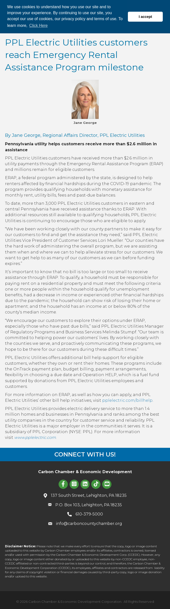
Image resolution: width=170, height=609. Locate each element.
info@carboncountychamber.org (89, 523)
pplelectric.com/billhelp (127, 400)
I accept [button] (145, 17)
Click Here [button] (38, 25)
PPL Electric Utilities (122, 135)
